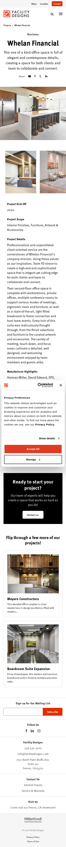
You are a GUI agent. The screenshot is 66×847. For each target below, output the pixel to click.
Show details (47, 438)
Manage (33, 459)
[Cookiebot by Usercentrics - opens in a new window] (39, 385)
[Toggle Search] (52, 14)
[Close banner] (60, 385)
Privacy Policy (44, 424)
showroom (48, 807)
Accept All (33, 448)
